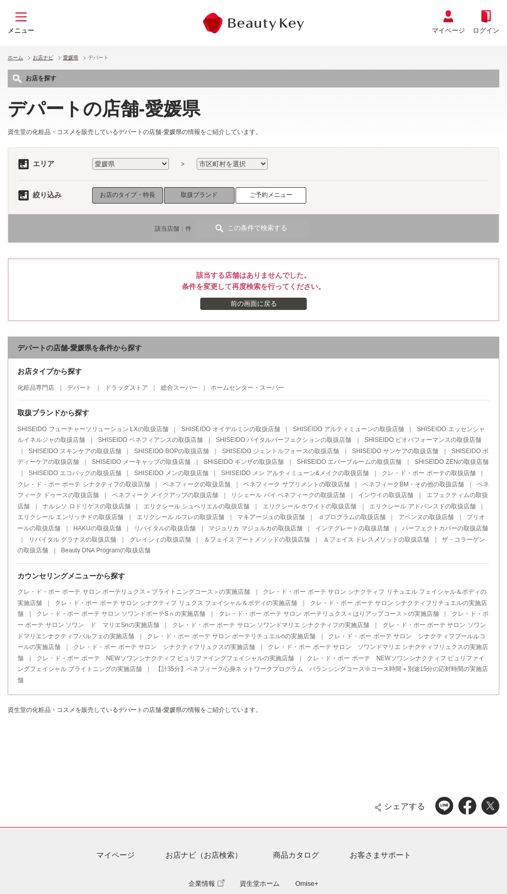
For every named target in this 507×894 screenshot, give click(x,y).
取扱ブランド (199, 194)
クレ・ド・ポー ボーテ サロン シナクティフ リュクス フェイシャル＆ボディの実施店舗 (176, 603)
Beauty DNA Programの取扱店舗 (106, 550)
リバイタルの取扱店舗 (165, 528)
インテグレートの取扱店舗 (352, 528)
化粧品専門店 (35, 387)
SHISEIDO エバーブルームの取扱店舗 (349, 461)
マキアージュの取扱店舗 (271, 517)
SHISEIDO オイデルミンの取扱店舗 (230, 429)
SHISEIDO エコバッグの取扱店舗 (75, 473)
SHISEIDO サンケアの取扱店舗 (395, 451)
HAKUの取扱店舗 (97, 528)
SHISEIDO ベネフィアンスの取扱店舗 (150, 439)
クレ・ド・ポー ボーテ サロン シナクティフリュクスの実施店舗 (164, 647)
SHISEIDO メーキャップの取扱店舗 (141, 461)
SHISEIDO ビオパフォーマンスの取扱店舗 (422, 439)
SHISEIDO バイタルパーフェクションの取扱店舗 (283, 439)
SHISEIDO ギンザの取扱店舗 (243, 461)
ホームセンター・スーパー (247, 387)
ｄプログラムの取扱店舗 (352, 517)
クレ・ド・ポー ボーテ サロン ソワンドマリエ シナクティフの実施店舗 (270, 625)
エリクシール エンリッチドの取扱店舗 (70, 517)
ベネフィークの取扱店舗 (196, 484)
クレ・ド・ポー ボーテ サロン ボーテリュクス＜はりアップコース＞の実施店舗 (329, 613)
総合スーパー (179, 387)
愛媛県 (70, 57)
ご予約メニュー (270, 194)
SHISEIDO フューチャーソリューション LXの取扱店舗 (92, 429)
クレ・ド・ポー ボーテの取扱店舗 (428, 473)
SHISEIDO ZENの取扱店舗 (451, 461)
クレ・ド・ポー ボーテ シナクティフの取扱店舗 (83, 484)
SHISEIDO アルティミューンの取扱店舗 (348, 429)
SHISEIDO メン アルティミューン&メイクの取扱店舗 (295, 473)
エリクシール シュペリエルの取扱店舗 (196, 506)
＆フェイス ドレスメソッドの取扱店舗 (376, 539)
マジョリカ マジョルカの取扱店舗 (255, 528)
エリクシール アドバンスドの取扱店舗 (422, 506)
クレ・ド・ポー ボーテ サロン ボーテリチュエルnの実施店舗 (231, 636)
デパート (79, 387)
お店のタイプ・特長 (127, 194)
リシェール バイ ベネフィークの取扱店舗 (288, 495)
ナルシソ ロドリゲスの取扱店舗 (86, 506)
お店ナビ (43, 57)
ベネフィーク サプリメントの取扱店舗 (296, 484)
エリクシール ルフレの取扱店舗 (180, 517)
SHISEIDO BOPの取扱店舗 (171, 451)
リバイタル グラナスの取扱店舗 (72, 539)
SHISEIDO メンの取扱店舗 (171, 473)
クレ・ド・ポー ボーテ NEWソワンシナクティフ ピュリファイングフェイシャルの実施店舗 (165, 658)
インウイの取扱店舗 (385, 495)
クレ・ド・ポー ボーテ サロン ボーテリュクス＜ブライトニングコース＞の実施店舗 (133, 591)
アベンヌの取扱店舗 (426, 517)
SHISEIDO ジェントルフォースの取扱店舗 (280, 451)
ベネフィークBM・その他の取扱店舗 (413, 484)
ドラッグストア (126, 387)
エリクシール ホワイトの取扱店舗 (309, 506)
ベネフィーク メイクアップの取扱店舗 (165, 495)
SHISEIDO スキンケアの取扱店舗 (75, 451)
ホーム (15, 57)
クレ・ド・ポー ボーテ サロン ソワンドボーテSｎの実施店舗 (120, 613)
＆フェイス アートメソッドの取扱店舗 (257, 539)
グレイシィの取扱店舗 (160, 539)
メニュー (21, 30)
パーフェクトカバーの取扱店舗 (445, 528)
